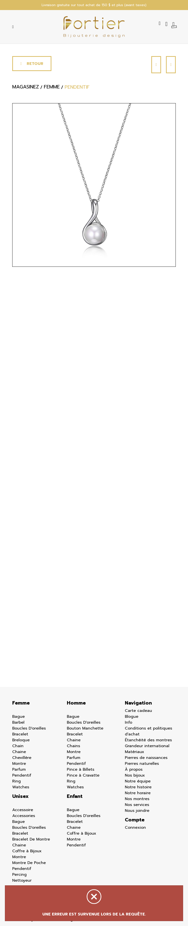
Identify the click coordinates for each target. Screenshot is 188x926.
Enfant (74, 796)
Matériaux (134, 752)
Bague (18, 716)
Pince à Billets (80, 769)
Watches (20, 787)
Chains (73, 746)
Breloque (21, 740)
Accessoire (22, 810)
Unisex (20, 796)
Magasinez (25, 87)
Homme (76, 703)
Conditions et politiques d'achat (148, 731)
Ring (16, 781)
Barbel (18, 722)
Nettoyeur (22, 880)
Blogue (131, 716)
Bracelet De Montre (31, 839)
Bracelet (20, 734)
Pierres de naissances (146, 758)
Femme (21, 703)
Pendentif (21, 775)
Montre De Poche (29, 863)
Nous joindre (137, 811)
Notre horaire (138, 793)
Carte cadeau (138, 711)
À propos (133, 769)
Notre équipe (138, 781)
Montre (19, 764)
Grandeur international (147, 746)
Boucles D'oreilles (29, 728)
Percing (19, 874)
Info (128, 722)
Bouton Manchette (85, 728)
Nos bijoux (135, 775)
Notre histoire (138, 787)
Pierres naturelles (142, 764)
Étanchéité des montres (148, 740)
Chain (18, 746)
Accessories (23, 816)
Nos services (137, 805)
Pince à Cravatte (83, 775)
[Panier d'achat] (174, 24)
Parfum (19, 769)
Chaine (19, 752)
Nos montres (137, 799)
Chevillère (21, 758)
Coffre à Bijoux (27, 851)
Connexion (135, 827)
